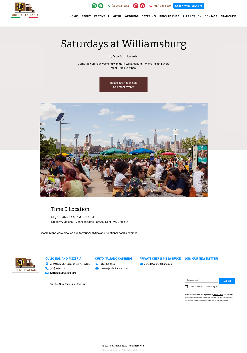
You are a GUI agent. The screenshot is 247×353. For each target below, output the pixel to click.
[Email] (200, 280)
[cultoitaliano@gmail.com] (68, 273)
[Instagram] (94, 5)
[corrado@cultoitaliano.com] (114, 268)
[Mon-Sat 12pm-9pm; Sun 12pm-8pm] (68, 284)
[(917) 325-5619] (159, 5)
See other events (123, 86)
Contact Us (140, 350)
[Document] (100, 5)
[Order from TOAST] (188, 6)
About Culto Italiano (124, 350)
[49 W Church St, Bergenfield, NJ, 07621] (68, 264)
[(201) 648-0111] (117, 5)
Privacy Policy (218, 295)
